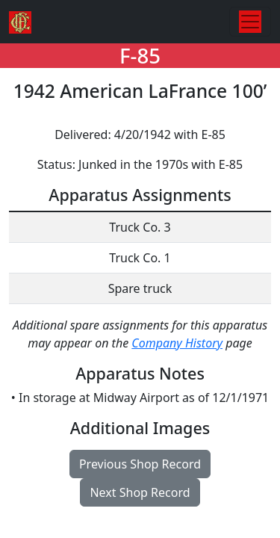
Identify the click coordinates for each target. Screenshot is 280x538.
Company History (177, 343)
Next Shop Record (140, 492)
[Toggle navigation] (250, 22)
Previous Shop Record (140, 464)
